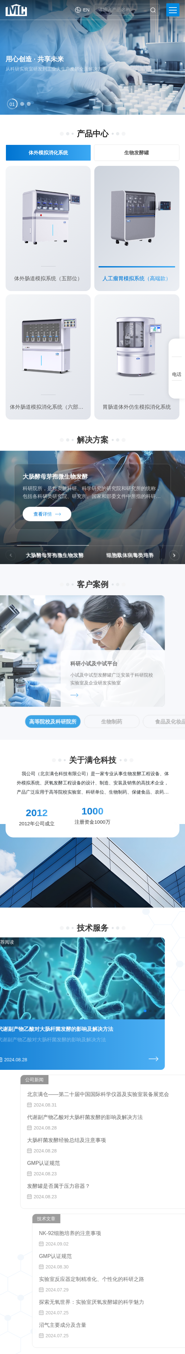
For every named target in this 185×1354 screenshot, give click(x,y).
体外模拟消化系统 (47, 152)
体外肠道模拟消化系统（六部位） (48, 407)
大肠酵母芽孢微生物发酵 (55, 486)
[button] (12, 104)
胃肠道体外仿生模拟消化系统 (137, 407)
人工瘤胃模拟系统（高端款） (137, 278)
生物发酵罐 (133, 152)
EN (86, 9)
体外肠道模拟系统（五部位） (48, 278)
